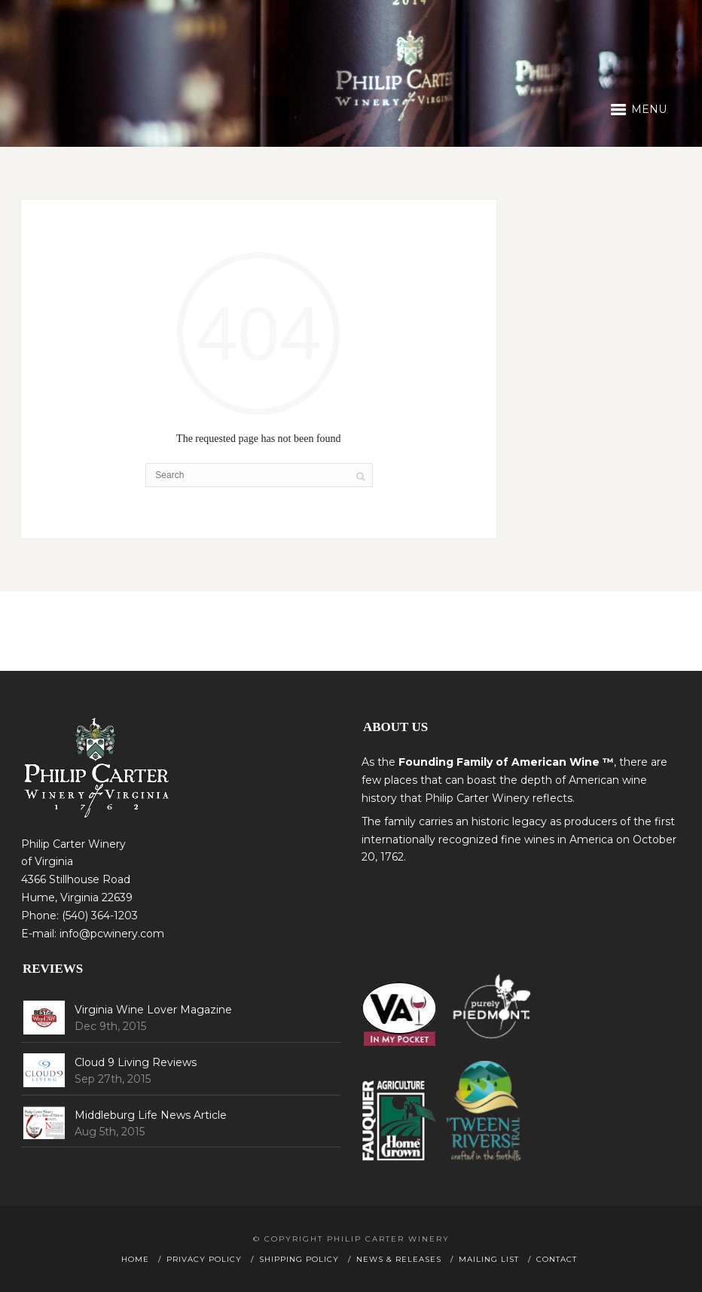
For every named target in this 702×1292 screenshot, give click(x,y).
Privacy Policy (204, 1259)
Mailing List (489, 1259)
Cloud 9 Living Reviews (136, 1062)
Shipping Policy (299, 1259)
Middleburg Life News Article (151, 1115)
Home (135, 1259)
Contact (556, 1259)
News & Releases (398, 1259)
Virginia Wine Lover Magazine (153, 1009)
